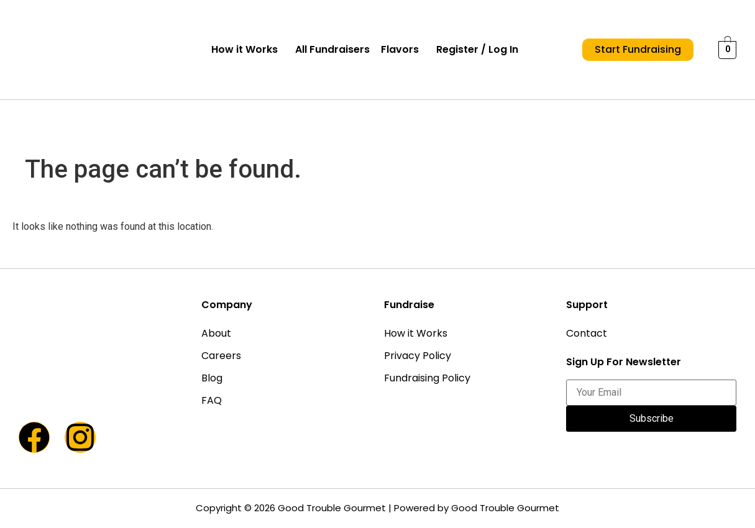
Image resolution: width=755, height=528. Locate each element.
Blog (211, 378)
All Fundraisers (332, 49)
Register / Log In (477, 49)
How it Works (244, 49)
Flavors (400, 49)
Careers (221, 355)
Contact (586, 333)
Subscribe (651, 418)
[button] (248, 50)
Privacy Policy (417, 355)
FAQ (211, 400)
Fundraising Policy (427, 378)
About (216, 333)
